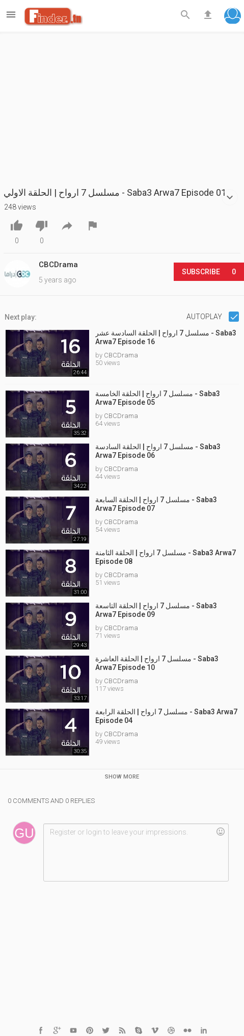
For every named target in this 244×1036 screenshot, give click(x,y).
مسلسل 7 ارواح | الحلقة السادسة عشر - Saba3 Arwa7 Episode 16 (165, 337)
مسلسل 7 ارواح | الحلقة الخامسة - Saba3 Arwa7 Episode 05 (157, 398)
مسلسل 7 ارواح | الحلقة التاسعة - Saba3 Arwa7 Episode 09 (156, 610)
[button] (232, 17)
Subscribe (209, 272)
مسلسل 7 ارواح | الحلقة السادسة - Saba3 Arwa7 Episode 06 (158, 451)
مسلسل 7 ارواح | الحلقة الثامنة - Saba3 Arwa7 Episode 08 (165, 557)
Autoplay (205, 317)
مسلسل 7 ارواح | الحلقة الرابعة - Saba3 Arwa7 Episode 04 (166, 716)
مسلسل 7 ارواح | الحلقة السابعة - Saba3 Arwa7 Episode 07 (156, 504)
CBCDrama (121, 355)
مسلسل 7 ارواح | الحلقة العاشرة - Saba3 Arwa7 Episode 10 (157, 663)
